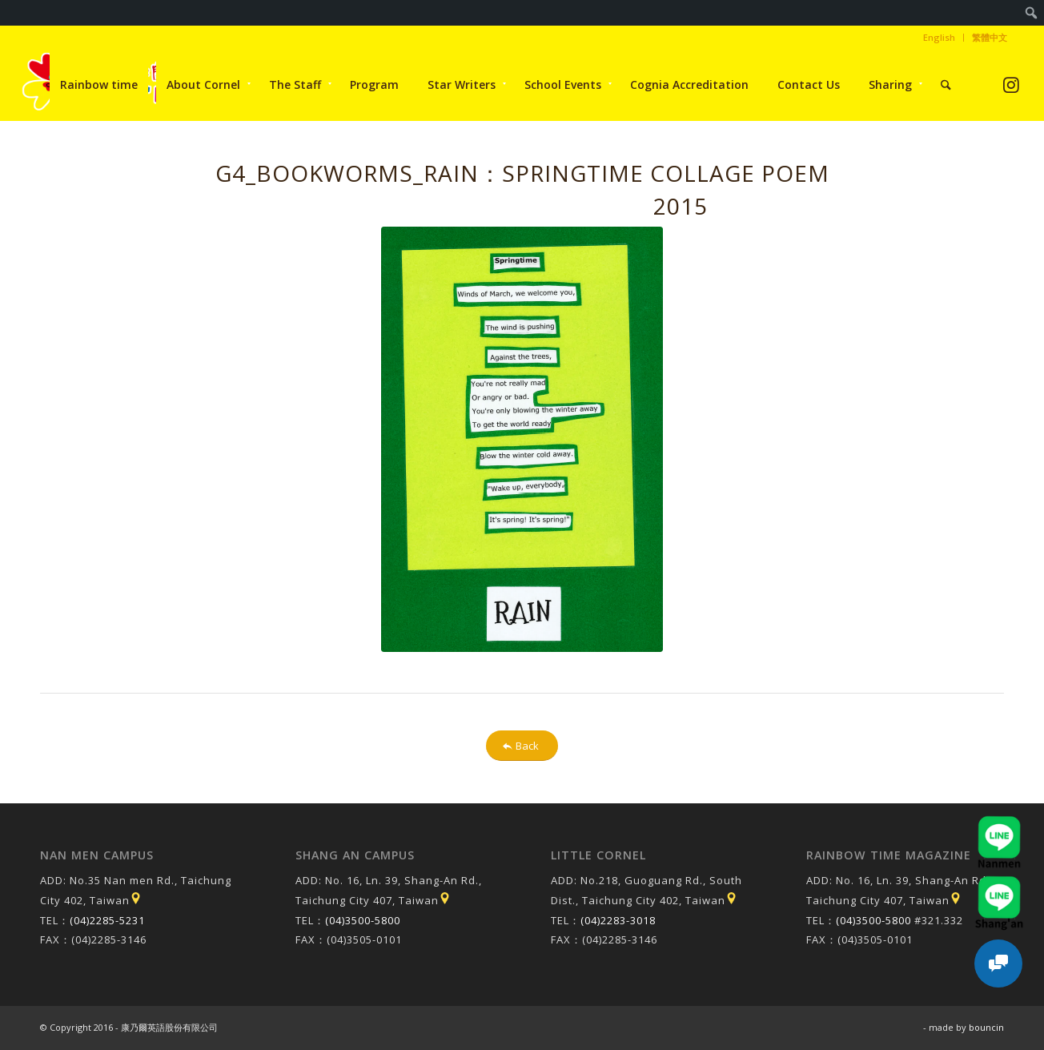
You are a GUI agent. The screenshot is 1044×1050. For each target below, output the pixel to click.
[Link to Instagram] (1011, 84)
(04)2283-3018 (618, 920)
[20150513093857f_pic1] (522, 439)
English (939, 37)
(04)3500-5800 (362, 920)
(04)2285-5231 (107, 920)
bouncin (986, 1027)
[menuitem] (1031, 13)
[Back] (522, 746)
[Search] (946, 85)
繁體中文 (989, 37)
